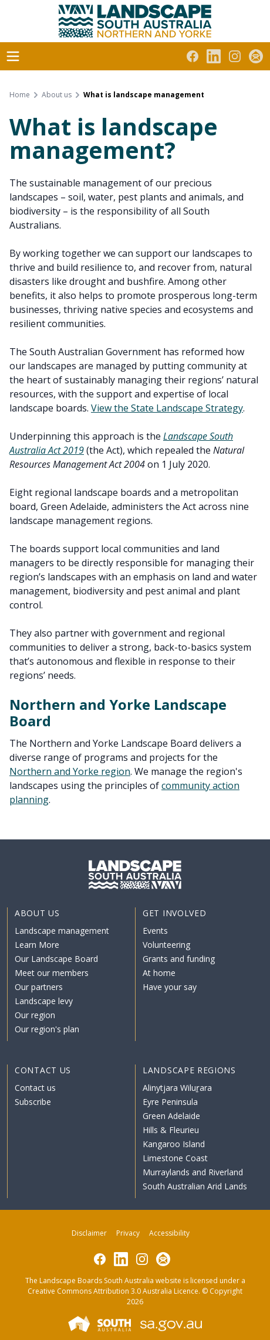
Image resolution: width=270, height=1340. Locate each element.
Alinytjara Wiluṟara (177, 1087)
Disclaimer (89, 1233)
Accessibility (169, 1233)
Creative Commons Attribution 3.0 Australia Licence (113, 1291)
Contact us (35, 1087)
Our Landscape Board (56, 958)
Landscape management (62, 930)
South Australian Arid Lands (195, 1186)
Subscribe (33, 1101)
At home (159, 972)
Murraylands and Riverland (193, 1172)
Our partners (39, 986)
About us (57, 95)
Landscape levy (44, 1000)
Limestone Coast (175, 1158)
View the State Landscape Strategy (167, 408)
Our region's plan (47, 1029)
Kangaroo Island (174, 1143)
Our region (35, 1015)
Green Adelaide (171, 1115)
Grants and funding (179, 958)
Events (155, 930)
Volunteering (166, 944)
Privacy (128, 1233)
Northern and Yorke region (69, 771)
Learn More (37, 944)
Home (19, 95)
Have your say (170, 986)
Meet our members (52, 972)
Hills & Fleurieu (171, 1129)
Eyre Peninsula (170, 1101)
